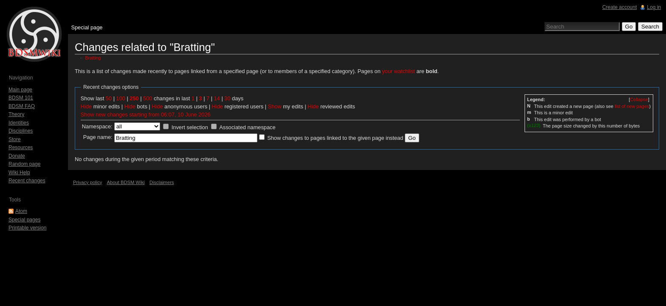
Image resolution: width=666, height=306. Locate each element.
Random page (24, 164)
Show (275, 106)
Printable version (27, 228)
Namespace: (97, 126)
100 (120, 98)
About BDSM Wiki (126, 182)
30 (227, 98)
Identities (18, 123)
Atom (21, 211)
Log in (654, 7)
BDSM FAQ (21, 106)
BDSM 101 (20, 98)
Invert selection (190, 127)
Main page (20, 90)
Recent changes (26, 181)
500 (147, 98)
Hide (86, 106)
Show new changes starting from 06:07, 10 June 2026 (146, 114)
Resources (20, 147)
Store (14, 139)
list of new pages (632, 106)
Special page (86, 27)
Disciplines (20, 131)
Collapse (639, 99)
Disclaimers (162, 182)
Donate (16, 156)
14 (217, 98)
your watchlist (398, 71)
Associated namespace (247, 127)
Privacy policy (87, 182)
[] (638, 99)
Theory (16, 114)
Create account (619, 7)
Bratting (93, 57)
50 (109, 98)
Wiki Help (19, 173)
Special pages (24, 220)
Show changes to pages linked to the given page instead (335, 138)
